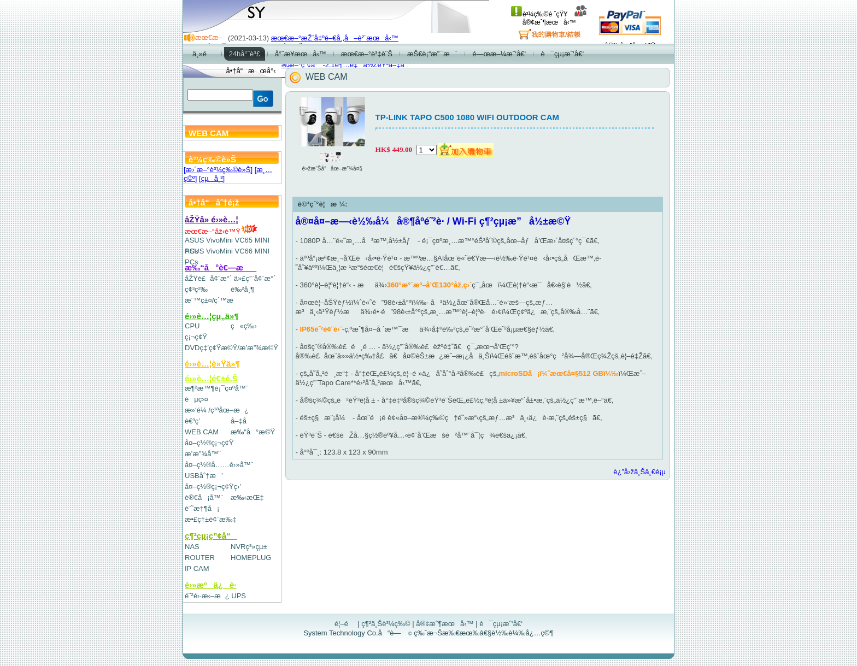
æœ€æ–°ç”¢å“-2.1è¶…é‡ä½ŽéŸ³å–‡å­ (340, 65)
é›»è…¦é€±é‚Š (211, 378)
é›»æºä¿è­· (211, 585)
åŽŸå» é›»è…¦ (211, 219)
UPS (238, 596)
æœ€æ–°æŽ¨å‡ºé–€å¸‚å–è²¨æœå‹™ (334, 38)
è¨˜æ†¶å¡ (202, 508)
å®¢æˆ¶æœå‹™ (555, 18)
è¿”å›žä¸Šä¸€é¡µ (639, 472)
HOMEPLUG (251, 557)
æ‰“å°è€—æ (220, 267)
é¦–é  (345, 624)
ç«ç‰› (244, 326)
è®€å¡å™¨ (204, 497)
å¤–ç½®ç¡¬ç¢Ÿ (209, 443)
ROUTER (200, 557)
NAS (192, 547)
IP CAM (197, 568)
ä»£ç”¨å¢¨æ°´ (255, 278)
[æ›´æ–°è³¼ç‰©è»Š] (218, 170)
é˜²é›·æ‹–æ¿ (207, 596)
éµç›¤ (196, 399)
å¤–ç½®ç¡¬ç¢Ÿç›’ (213, 486)
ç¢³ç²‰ (196, 289)
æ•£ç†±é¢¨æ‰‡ (211, 519)
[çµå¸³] (212, 178)
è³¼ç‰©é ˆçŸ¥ (539, 14)
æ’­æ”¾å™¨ (203, 454)
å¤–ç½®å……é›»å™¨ (219, 465)
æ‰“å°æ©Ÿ (253, 432)
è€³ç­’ (192, 421)
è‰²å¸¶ (242, 289)
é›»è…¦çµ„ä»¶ (212, 316)
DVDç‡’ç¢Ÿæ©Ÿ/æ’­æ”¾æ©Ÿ (231, 348)
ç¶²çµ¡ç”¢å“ (211, 535)
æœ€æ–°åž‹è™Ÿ (221, 231)
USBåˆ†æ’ (203, 475)
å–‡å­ (241, 421)
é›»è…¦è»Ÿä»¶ (212, 363)
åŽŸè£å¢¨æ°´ (208, 278)
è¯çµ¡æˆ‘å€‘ (501, 624)
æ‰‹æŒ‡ (247, 497)
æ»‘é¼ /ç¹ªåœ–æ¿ (217, 410)
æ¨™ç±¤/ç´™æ (214, 300)
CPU (192, 326)
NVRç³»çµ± (249, 547)
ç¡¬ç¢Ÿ (196, 337)
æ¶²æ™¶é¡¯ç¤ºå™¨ (216, 388)
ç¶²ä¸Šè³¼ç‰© (385, 624)
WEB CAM (202, 432)
